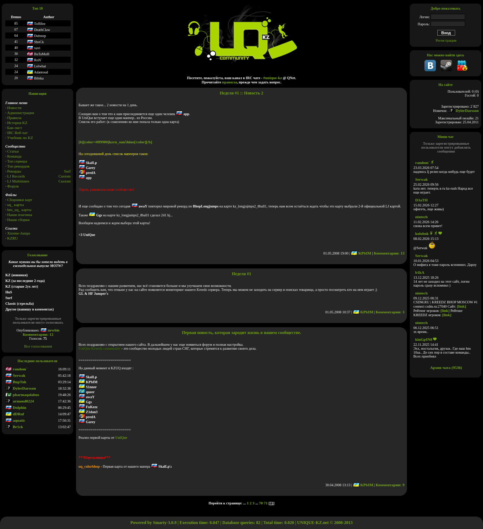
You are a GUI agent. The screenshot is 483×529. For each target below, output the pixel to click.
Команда (14, 156)
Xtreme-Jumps (18, 233)
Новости (14, 108)
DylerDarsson (20, 388)
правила (229, 82)
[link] (461, 306)
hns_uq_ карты (19, 209)
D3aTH (421, 200)
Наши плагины (19, 214)
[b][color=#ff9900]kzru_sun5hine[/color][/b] (115, 142)
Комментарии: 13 (389, 253)
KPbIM (361, 253)
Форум (13, 186)
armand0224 (19, 401)
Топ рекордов (18, 166)
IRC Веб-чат (17, 132)
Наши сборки (18, 219)
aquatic (15, 420)
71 (266, 503)
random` (16, 369)
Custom (65, 176)
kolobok (422, 233)
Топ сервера (17, 161)
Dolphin (15, 407)
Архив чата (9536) (446, 367)
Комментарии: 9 (390, 485)
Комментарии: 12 (37, 334)
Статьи (13, 151)
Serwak (15, 375)
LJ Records (16, 176)
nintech (421, 217)
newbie (50, 330)
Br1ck (14, 427)
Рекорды (14, 171)
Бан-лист (14, 127)
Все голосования (38, 346)
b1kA (419, 272)
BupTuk (15, 382)
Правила (14, 117)
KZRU (12, 238)
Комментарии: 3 (390, 312)
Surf (67, 171)
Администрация (20, 113)
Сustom (65, 181)
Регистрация (446, 40)
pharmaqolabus (22, 394)
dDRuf (14, 414)
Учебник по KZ (20, 137)
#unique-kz (272, 78)
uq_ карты (15, 204)
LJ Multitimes (18, 181)
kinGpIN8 (423, 339)
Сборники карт (19, 199)
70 (261, 503)
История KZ (17, 122)
